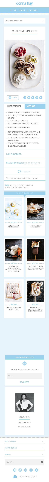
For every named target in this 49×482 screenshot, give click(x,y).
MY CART (33, 10)
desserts (21, 185)
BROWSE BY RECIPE (14, 20)
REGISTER (24, 382)
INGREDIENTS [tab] (14, 106)
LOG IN (22, 10)
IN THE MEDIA (24, 426)
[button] (24, 441)
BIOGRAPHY (24, 422)
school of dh (11, 188)
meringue (29, 185)
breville (13, 185)
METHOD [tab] (31, 106)
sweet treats (23, 188)
